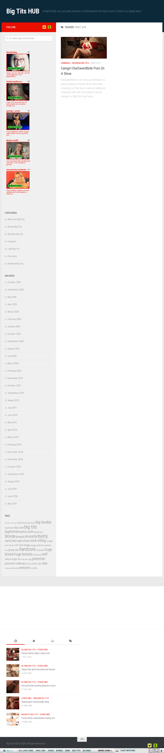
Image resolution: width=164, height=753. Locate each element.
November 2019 (15, 378)
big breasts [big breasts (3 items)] (9, 528)
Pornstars (12, 256)
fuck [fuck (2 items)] (6, 550)
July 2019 (12, 407)
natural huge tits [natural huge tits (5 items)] (13, 559)
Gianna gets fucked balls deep (35, 701)
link (161, 703)
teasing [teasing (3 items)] (15, 568)
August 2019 (13, 400)
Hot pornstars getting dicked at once (38, 685)
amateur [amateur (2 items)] (8, 523)
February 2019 (14, 444)
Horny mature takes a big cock (35, 653)
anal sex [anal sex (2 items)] (14, 523)
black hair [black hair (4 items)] (38, 532)
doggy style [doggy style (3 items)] (35, 545)
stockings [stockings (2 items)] (8, 568)
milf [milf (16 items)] (44, 554)
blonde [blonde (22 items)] (10, 536)
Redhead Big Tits (80, 63)
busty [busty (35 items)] (43, 536)
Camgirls (65, 63)
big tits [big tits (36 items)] (30, 527)
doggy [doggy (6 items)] (27, 545)
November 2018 (15, 459)
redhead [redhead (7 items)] (20, 563)
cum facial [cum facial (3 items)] (9, 545)
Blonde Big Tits (15, 226)
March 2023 (13, 363)
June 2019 (12, 415)
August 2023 (13, 348)
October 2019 (14, 385)
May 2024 (12, 297)
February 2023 (14, 370)
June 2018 (12, 496)
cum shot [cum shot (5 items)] (18, 545)
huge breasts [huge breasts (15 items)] (23, 554)
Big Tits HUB (22, 11)
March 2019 (13, 437)
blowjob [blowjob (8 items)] (20, 536)
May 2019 (12, 422)
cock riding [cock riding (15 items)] (38, 540)
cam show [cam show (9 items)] (23, 541)
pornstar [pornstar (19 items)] (38, 558)
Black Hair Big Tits (16, 219)
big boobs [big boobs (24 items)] (43, 522)
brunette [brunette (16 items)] (31, 536)
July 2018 (12, 488)
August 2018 (13, 481)
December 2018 (15, 452)
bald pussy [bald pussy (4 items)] (22, 522)
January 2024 (14, 326)
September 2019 (16, 393)
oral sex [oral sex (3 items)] (24, 559)
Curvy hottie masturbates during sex (38, 718)
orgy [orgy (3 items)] (30, 559)
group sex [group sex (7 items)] (13, 549)
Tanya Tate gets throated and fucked (38, 669)
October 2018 (14, 466)
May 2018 (12, 503)
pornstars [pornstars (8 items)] (10, 563)
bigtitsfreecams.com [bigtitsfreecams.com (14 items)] (19, 531)
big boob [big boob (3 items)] (31, 523)
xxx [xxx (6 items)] (35, 567)
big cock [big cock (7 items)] (19, 527)
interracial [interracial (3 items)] (37, 555)
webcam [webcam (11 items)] (24, 568)
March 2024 (13, 311)
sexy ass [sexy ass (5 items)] (36, 563)
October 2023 (14, 333)
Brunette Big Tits (15, 234)
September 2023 (16, 341)
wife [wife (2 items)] (31, 568)
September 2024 (16, 289)
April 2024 (12, 304)
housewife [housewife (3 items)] (40, 550)
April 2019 (12, 429)
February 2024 (14, 319)
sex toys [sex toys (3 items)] (28, 564)
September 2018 (16, 474)
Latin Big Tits (14, 248)
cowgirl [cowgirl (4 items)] (49, 541)
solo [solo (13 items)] (44, 563)
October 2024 (14, 282)
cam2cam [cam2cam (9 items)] (11, 541)
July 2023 (12, 356)
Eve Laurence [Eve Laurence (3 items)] (46, 545)
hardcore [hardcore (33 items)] (28, 549)
